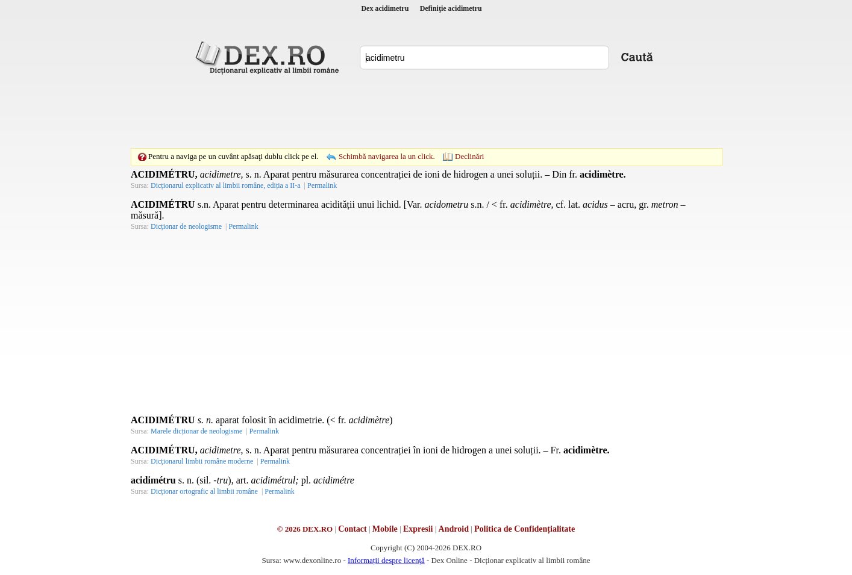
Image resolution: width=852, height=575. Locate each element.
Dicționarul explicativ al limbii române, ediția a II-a (226, 185)
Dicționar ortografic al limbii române (204, 491)
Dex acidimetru (385, 8)
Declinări (469, 156)
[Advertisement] (426, 111)
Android (454, 528)
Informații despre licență (386, 560)
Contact (352, 528)
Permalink (322, 185)
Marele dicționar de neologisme (196, 431)
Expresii (418, 528)
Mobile (385, 528)
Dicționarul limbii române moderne (202, 461)
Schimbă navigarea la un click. (387, 156)
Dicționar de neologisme (186, 226)
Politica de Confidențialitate (524, 528)
